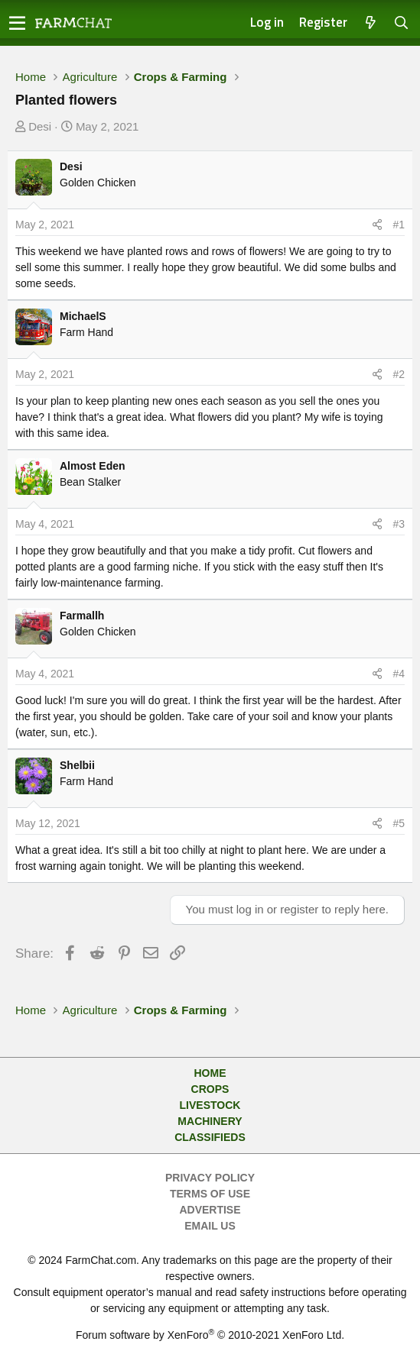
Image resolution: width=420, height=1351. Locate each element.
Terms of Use (210, 1194)
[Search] (401, 23)
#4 (398, 673)
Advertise (209, 1210)
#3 (398, 524)
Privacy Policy (210, 1178)
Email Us (210, 1226)
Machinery (209, 1121)
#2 (398, 374)
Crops (210, 1089)
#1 (398, 224)
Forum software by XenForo (210, 1335)
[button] (17, 23)
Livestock (210, 1105)
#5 (398, 823)
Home (210, 1073)
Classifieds (210, 1137)
